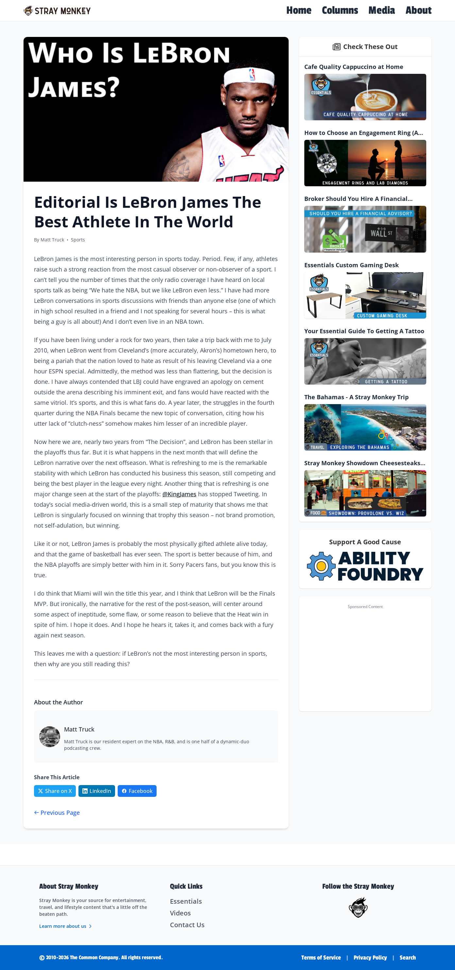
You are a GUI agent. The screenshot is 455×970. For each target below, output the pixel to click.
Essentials (186, 901)
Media (381, 10)
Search (408, 957)
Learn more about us (66, 926)
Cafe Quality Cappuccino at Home (353, 67)
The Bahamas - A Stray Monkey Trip (356, 397)
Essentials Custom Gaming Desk (351, 265)
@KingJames (179, 494)
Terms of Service (321, 957)
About (418, 10)
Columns (340, 10)
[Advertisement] (365, 657)
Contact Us (187, 924)
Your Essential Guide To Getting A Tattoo (364, 331)
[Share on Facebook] (137, 791)
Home (299, 10)
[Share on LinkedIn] (96, 791)
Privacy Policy (370, 957)
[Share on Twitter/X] (55, 791)
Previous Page (57, 812)
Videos (180, 913)
